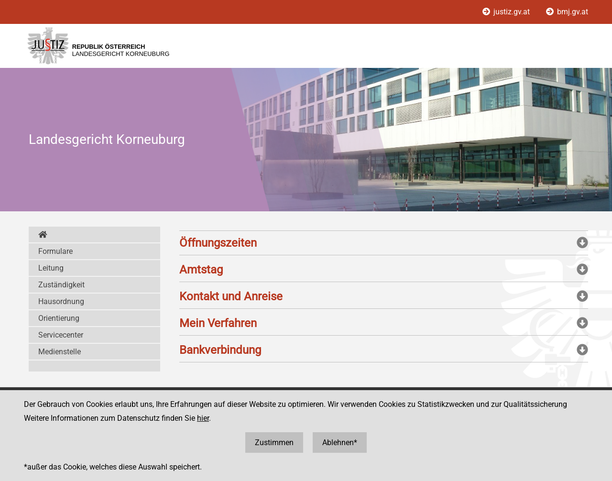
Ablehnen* (339, 442)
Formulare (55, 251)
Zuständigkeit (61, 284)
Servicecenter (60, 334)
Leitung (51, 268)
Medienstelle (59, 351)
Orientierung (58, 318)
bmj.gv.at (567, 11)
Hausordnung (61, 301)
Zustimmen (274, 442)
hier (203, 418)
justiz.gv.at (507, 11)
